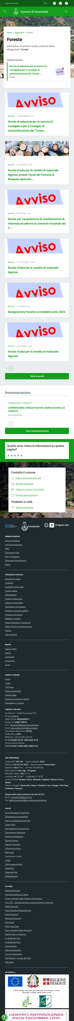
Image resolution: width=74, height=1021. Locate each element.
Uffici (7, 548)
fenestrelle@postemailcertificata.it (24, 725)
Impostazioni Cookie (13, 856)
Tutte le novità (37, 376)
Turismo (8, 630)
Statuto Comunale (12, 844)
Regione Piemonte (12, 890)
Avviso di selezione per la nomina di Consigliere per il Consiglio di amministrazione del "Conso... (28, 69)
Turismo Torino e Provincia (15, 934)
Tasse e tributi (10, 648)
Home (9, 32)
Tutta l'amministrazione (37, 431)
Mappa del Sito (11, 872)
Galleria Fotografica (13, 691)
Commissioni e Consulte (20, 403)
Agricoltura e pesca (13, 578)
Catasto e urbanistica (13, 598)
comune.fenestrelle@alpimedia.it (24, 728)
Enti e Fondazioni (12, 556)
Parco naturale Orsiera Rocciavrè (18, 930)
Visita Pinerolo (11, 946)
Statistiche (9, 868)
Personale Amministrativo (15, 560)
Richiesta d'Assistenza (14, 836)
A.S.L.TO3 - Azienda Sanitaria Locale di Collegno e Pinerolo (29, 902)
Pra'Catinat (9, 922)
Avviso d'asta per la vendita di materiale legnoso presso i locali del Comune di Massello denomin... (33, 174)
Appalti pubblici (11, 590)
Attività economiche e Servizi (17, 699)
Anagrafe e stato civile (14, 586)
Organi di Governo (12, 540)
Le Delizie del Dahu (13, 942)
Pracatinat (9, 962)
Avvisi (7, 664)
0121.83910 (13, 716)
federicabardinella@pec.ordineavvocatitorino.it (28, 800)
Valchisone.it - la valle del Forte (18, 958)
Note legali (9, 852)
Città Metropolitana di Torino (16, 894)
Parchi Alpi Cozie (12, 926)
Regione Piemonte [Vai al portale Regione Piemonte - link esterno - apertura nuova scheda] (11, 3)
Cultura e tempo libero (14, 602)
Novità (11, 116)
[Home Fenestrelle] (29, 12)
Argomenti (19, 32)
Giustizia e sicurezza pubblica (16, 610)
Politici (7, 564)
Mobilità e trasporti (13, 618)
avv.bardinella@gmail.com (21, 797)
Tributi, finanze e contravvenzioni (18, 626)
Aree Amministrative (13, 544)
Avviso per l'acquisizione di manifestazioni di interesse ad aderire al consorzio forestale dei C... (37, 223)
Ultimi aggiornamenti (13, 864)
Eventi (7, 679)
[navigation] (4, 11)
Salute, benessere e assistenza (17, 622)
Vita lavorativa (11, 634)
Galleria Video (10, 695)
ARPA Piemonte (11, 906)
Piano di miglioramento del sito (17, 820)
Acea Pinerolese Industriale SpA (18, 910)
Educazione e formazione (15, 606)
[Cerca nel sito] (66, 12)
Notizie (8, 652)
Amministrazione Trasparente (17, 812)
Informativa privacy (13, 848)
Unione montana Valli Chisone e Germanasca (23, 898)
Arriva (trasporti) (11, 914)
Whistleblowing (11, 876)
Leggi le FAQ (10, 824)
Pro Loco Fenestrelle (13, 954)
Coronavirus (10, 660)
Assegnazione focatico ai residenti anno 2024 (36, 311)
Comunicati (9, 656)
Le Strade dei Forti (12, 938)
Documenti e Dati (12, 552)
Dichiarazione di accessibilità (16, 816)
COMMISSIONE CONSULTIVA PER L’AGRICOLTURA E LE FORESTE (36, 409)
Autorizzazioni (10, 594)
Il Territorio (9, 687)
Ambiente (9, 582)
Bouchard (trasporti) (13, 918)
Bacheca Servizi (11, 840)
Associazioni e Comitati (14, 702)
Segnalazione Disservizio (15, 832)
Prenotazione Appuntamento (17, 828)
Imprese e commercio (14, 614)
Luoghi (8, 683)
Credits (8, 860)
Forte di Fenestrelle (13, 950)
